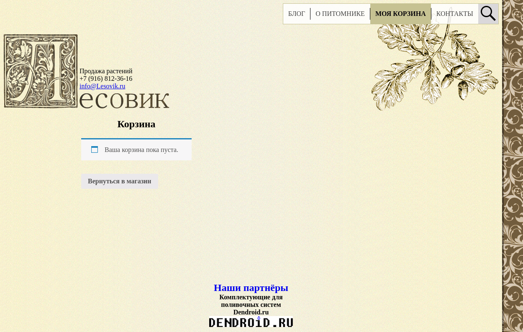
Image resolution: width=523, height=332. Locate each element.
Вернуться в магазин (119, 181)
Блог (296, 13)
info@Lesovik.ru (102, 86)
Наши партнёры (251, 287)
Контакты (454, 13)
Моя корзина (400, 13)
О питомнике (340, 13)
